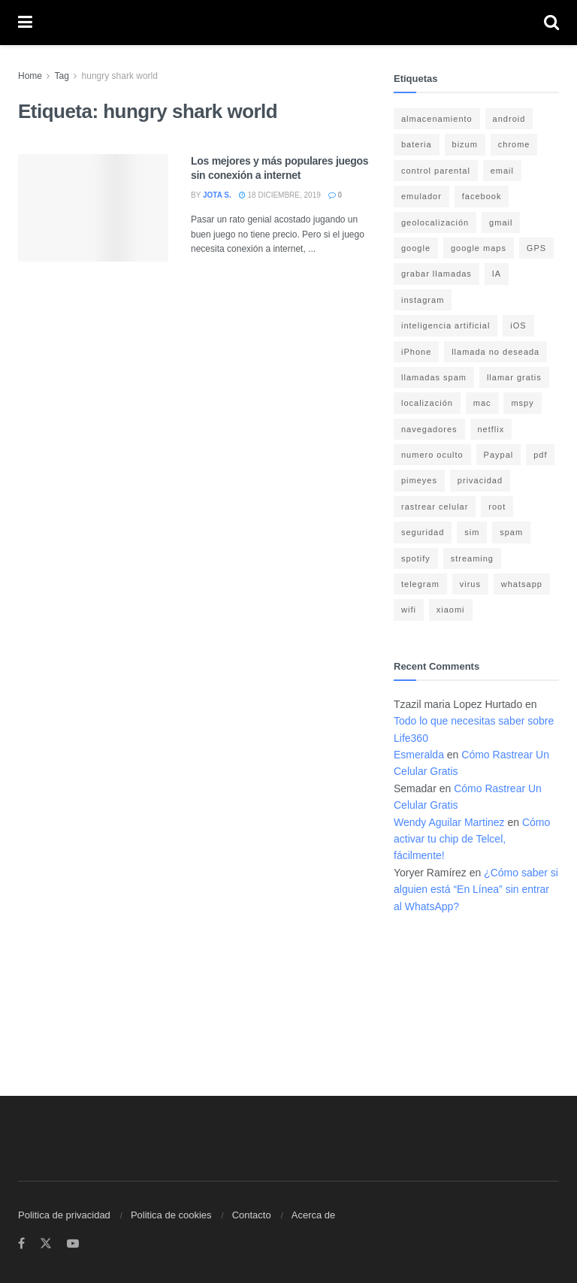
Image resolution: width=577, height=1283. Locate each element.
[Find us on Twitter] (46, 1244)
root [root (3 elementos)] (497, 506)
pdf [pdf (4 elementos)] (540, 454)
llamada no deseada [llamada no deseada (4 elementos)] (495, 351)
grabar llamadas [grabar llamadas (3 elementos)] (436, 273)
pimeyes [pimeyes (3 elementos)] (419, 480)
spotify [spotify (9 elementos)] (415, 558)
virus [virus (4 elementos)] (470, 584)
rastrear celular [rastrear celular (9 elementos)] (434, 506)
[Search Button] (551, 22)
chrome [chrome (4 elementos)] (514, 144)
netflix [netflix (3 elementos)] (491, 429)
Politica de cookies (171, 1215)
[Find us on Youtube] (73, 1244)
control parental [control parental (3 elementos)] (435, 170)
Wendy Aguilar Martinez (449, 822)
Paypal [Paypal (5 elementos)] (499, 454)
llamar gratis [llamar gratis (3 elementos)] (514, 377)
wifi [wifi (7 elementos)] (408, 609)
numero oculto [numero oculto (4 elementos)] (432, 454)
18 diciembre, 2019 (280, 195)
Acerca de (314, 1215)
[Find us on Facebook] (21, 1244)
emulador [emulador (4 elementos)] (421, 196)
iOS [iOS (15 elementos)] (518, 325)
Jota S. (217, 195)
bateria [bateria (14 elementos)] (416, 144)
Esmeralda (419, 755)
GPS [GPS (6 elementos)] (536, 248)
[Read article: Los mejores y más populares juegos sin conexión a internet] (93, 208)
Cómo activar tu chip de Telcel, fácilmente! (472, 839)
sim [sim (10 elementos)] (471, 532)
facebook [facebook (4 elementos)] (482, 196)
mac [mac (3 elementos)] (482, 402)
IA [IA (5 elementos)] (496, 273)
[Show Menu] (25, 22)
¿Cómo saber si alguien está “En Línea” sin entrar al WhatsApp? (476, 889)
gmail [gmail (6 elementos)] (500, 222)
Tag (61, 76)
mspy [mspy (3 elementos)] (522, 402)
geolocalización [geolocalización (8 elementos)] (435, 222)
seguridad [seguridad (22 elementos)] (422, 532)
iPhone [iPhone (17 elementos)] (416, 351)
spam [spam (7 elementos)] (511, 532)
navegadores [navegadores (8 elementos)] (429, 429)
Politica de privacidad (64, 1215)
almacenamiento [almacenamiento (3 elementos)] (437, 118)
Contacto (251, 1215)
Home (30, 76)
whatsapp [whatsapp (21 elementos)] (521, 584)
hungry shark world (120, 76)
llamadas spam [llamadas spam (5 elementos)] (434, 377)
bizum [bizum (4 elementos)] (465, 144)
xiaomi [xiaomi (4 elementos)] (451, 609)
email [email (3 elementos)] (502, 170)
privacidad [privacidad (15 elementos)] (480, 480)
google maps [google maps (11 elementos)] (478, 248)
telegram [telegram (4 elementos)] (420, 584)
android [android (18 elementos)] (509, 118)
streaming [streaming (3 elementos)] (472, 558)
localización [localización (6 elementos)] (427, 402)
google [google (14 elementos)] (415, 248)
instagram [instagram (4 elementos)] (422, 299)
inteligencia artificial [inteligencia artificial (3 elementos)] (445, 325)
